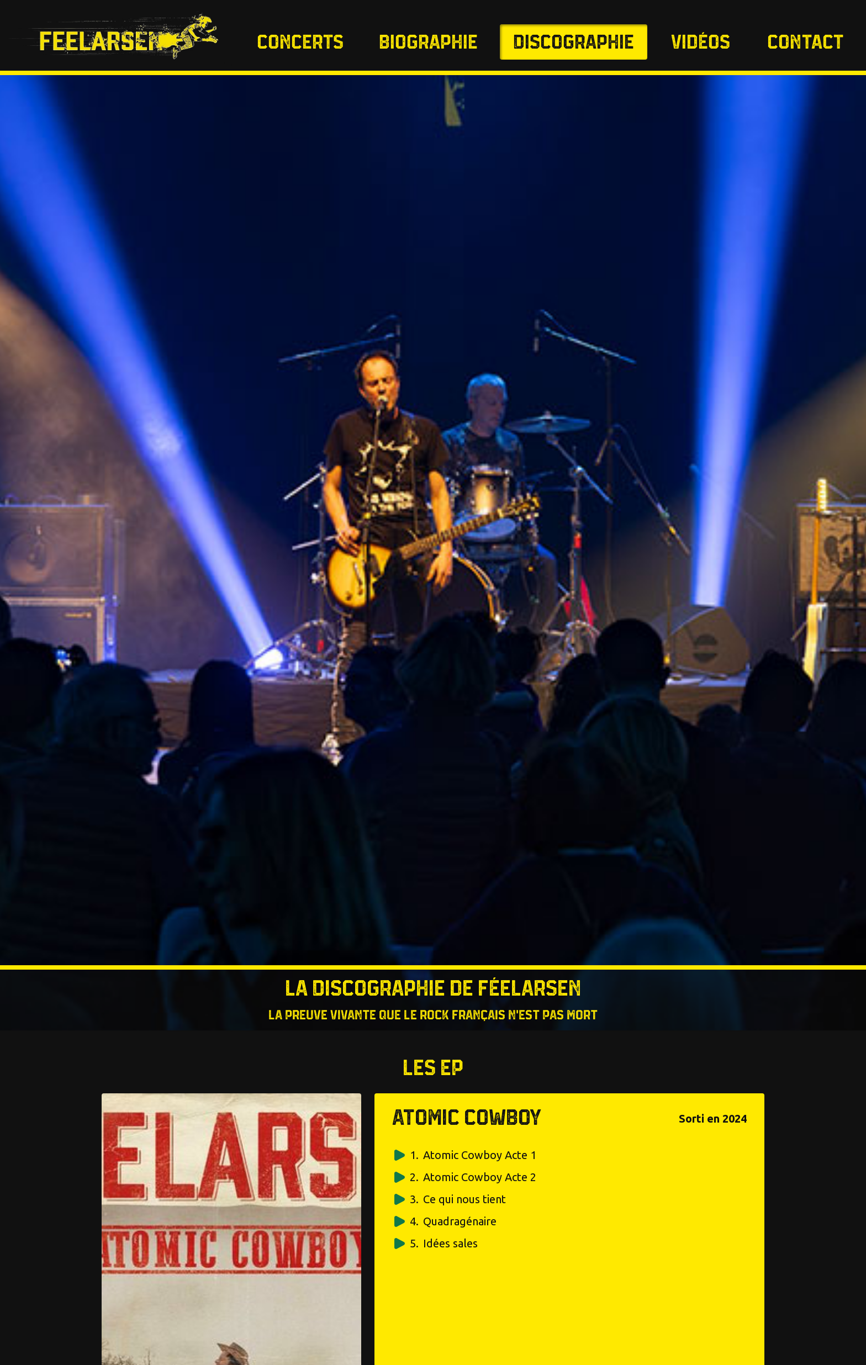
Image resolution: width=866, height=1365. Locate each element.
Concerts (300, 43)
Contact (805, 43)
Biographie (428, 43)
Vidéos (700, 43)
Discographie (573, 43)
